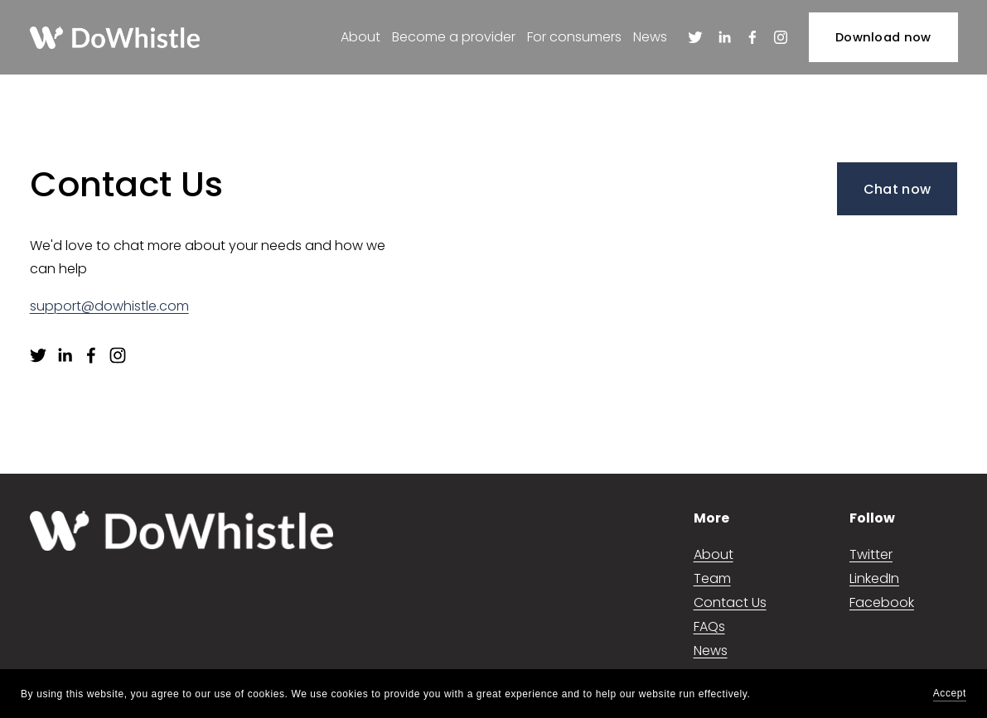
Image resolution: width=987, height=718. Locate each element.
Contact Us (730, 602)
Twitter (871, 554)
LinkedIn (874, 578)
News (650, 36)
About (360, 36)
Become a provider (453, 36)
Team (712, 578)
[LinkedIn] (723, 37)
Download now (883, 37)
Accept (949, 693)
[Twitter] (695, 37)
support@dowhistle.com (109, 306)
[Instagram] (780, 37)
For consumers (574, 36)
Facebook (881, 602)
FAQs (709, 626)
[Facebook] (752, 37)
